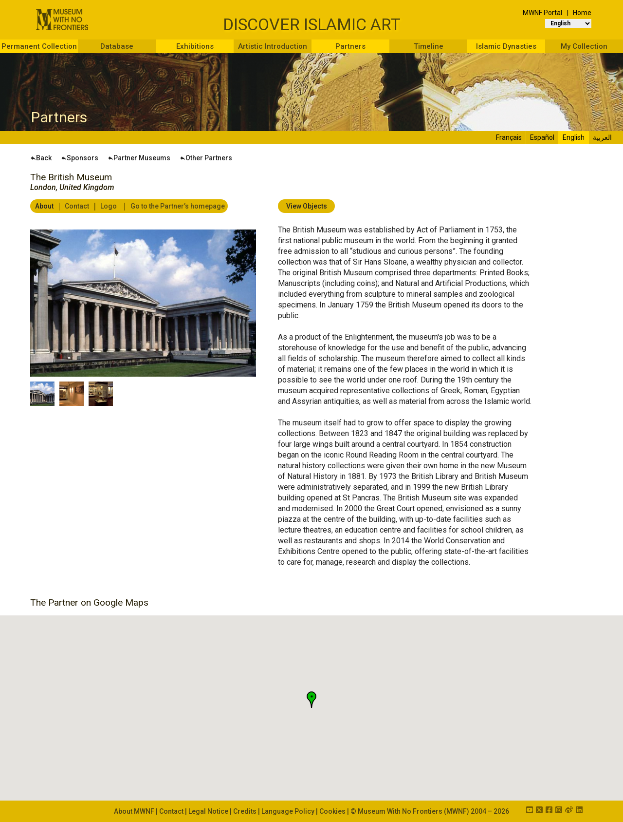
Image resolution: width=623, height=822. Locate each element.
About (44, 206)
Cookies (332, 811)
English (574, 137)
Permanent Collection (39, 46)
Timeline (428, 46)
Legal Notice (208, 811)
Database (116, 46)
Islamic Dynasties (506, 46)
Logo (108, 206)
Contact (76, 206)
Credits (245, 811)
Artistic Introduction (272, 46)
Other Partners (206, 158)
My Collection (584, 46)
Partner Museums (139, 158)
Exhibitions (195, 46)
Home (582, 13)
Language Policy (287, 811)
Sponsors (79, 158)
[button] (311, 699)
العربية (602, 137)
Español (542, 137)
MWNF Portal (542, 13)
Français (509, 137)
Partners (350, 46)
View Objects (306, 206)
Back (41, 158)
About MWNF (134, 811)
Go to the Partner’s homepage (177, 206)
